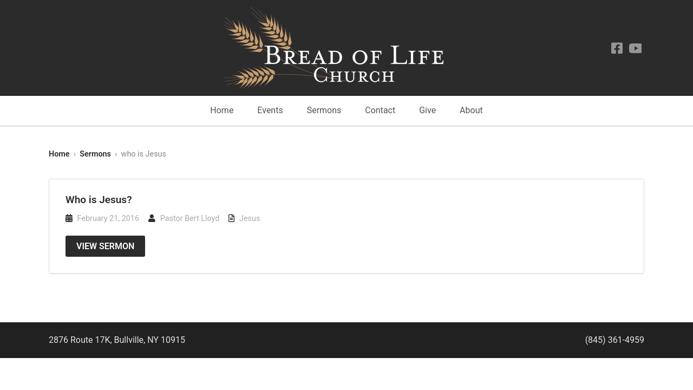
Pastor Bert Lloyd (190, 218)
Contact (380, 110)
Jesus (249, 218)
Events (270, 110)
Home (221, 110)
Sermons (324, 110)
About (471, 110)
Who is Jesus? (99, 199)
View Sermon (105, 246)
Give (427, 110)
